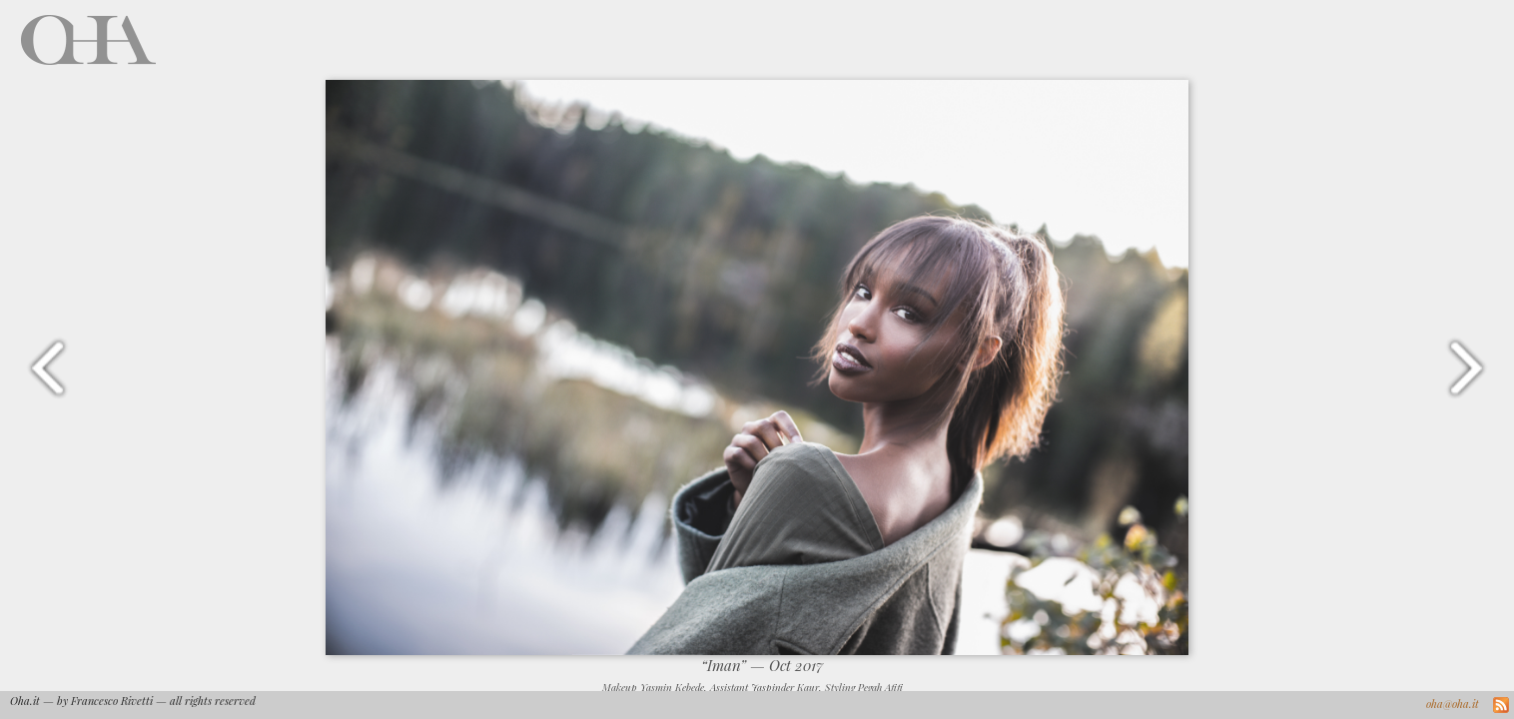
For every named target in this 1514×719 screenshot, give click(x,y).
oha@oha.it (1452, 703)
